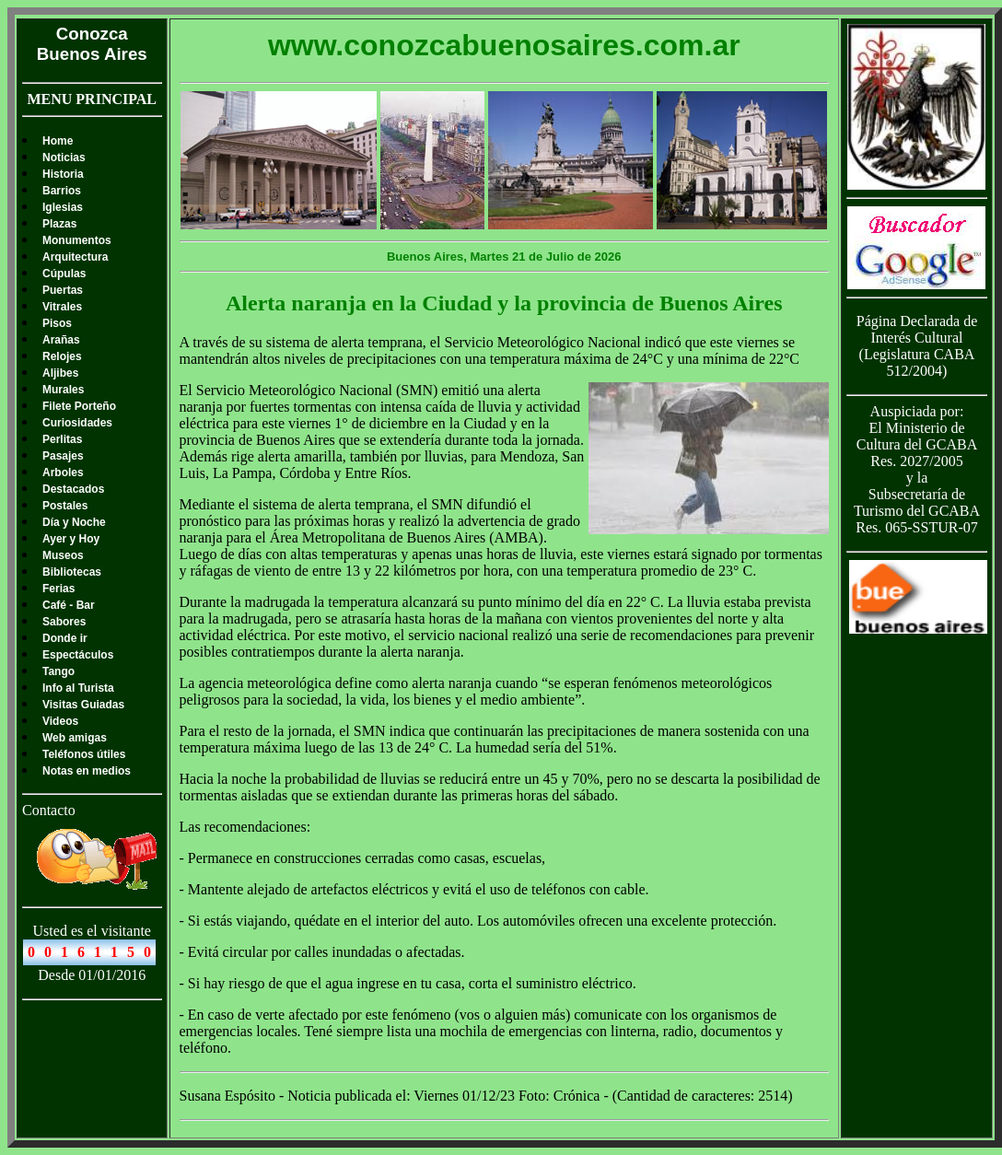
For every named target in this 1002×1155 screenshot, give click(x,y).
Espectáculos (77, 654)
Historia (63, 174)
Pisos (57, 323)
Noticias (64, 157)
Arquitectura (75, 257)
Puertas (62, 290)
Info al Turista (78, 688)
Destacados (73, 489)
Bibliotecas (71, 572)
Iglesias (62, 207)
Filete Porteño (79, 406)
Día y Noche (74, 522)
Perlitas (62, 439)
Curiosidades (77, 422)
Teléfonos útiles (83, 754)
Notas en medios (86, 770)
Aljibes (60, 373)
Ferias (58, 588)
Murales (63, 389)
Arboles (63, 472)
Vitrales (62, 306)
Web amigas (74, 737)
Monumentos (76, 240)
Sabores (64, 621)
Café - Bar (68, 605)
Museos (63, 555)
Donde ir (64, 638)
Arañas (61, 339)
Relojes (62, 356)
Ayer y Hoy (70, 538)
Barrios (61, 190)
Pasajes (63, 455)
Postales (64, 505)
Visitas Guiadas (83, 704)
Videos (60, 721)
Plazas (59, 223)
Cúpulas (64, 273)
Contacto (49, 810)
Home (57, 140)
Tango (58, 671)
